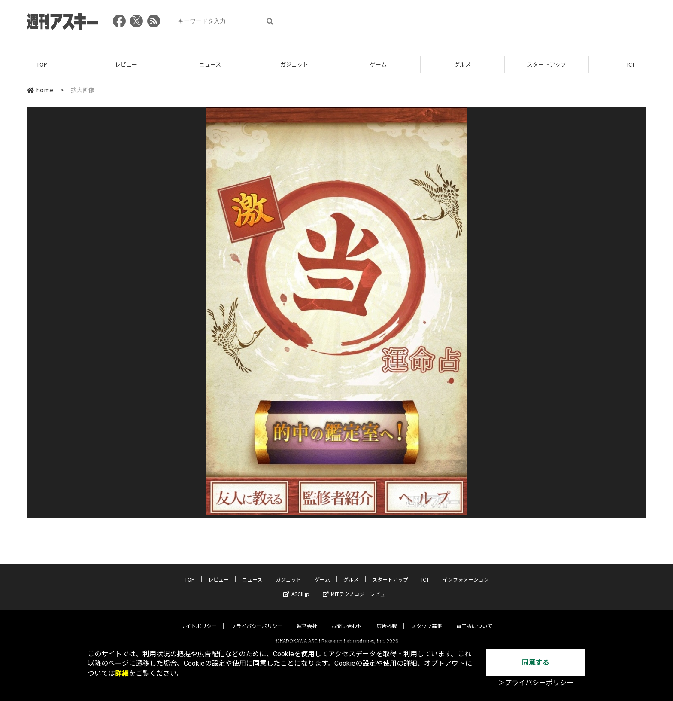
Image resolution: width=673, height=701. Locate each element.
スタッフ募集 (426, 618)
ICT (631, 64)
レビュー (126, 64)
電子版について (474, 618)
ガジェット (294, 64)
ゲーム (378, 64)
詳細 (122, 673)
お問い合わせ (346, 618)
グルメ (462, 64)
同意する (535, 662)
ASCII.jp (296, 586)
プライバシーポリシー (256, 618)
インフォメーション (466, 572)
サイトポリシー (199, 618)
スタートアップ (546, 64)
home (40, 89)
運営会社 (307, 618)
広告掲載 (386, 618)
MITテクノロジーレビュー (356, 586)
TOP (41, 64)
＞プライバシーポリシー (535, 683)
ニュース (210, 64)
